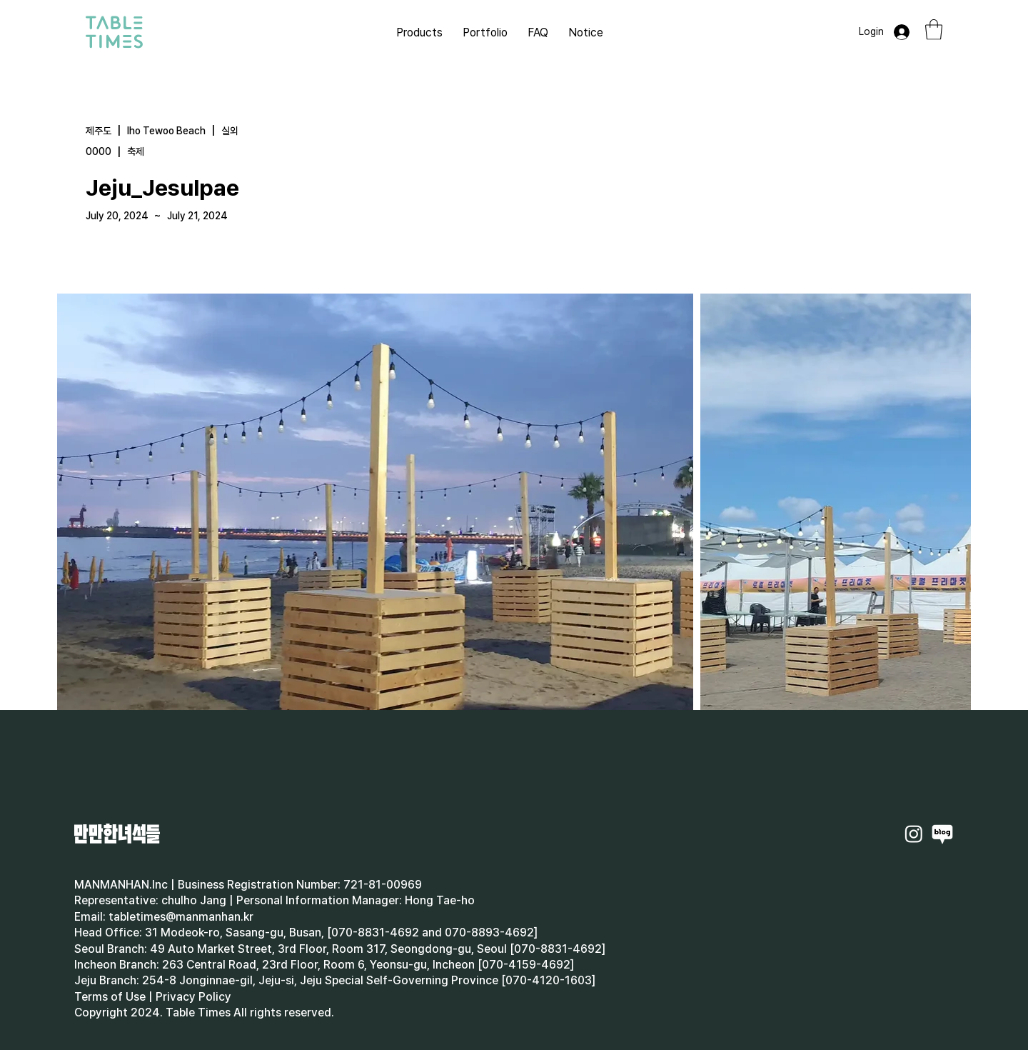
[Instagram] (913, 833)
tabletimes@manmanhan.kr (181, 917)
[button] (933, 29)
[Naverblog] (942, 833)
